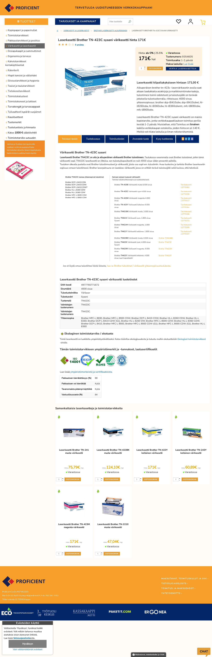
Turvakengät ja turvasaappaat (22, 106)
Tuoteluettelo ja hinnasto (20, 127)
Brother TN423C (165, 242)
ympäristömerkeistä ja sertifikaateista (91, 372)
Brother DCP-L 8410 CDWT (76, 187)
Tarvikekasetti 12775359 (186, 226)
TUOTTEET (26, 21)
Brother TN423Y (165, 255)
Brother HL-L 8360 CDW (75, 192)
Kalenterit (12, 70)
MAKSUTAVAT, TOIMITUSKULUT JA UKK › (184, 578)
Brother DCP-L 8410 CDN (75, 182)
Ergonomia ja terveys (18, 56)
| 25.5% (154, 53)
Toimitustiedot (116, 139)
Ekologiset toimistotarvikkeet (192, 339)
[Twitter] (189, 138)
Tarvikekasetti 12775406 (186, 192)
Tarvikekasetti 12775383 (186, 186)
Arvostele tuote (140, 139)
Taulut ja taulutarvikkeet (20, 86)
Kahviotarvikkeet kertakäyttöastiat (15, 63)
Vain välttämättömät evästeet (27, 649)
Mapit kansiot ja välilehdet (21, 75)
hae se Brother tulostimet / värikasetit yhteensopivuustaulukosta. (139, 265)
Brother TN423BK (166, 238)
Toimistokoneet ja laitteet (20, 101)
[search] (129, 20)
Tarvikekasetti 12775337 (186, 232)
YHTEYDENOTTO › (171, 593)
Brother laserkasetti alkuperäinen (110, 31)
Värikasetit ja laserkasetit (20, 46)
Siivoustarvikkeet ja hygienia (22, 80)
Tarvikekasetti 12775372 (186, 219)
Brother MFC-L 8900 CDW (76, 197)
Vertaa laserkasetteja (182, 68)
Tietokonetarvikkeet (17, 91)
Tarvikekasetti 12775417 (186, 199)
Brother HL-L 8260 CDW (75, 190)
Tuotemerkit (13, 122)
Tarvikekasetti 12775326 (186, 212)
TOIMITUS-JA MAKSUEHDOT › (178, 588)
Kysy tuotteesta (164, 139)
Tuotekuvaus (93, 139)
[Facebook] (192, 138)
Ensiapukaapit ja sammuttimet (23, 51)
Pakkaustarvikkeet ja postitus (22, 40)
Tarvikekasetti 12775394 (186, 206)
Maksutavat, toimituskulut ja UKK (148, 654)
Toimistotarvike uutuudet (20, 138)
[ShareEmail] (183, 138)
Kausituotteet (14, 117)
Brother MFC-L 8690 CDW (76, 195)
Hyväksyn (27, 644)
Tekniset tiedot (69, 139)
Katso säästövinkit (21, 132)
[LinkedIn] (186, 138)
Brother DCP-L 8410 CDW (75, 185)
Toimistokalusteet (16, 96)
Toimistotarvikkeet (16, 35)
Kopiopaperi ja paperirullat (21, 30)
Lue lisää (188, 64)
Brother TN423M (165, 249)
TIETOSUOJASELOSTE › (174, 583)
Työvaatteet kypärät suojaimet (23, 112)
